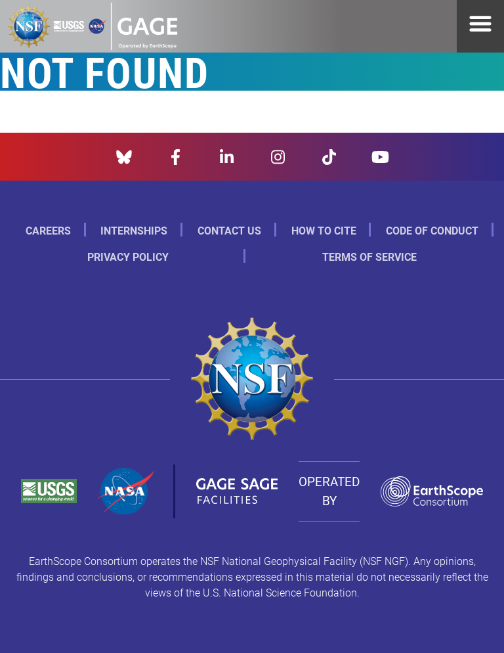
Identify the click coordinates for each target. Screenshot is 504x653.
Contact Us (229, 230)
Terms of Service (369, 256)
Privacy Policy (128, 256)
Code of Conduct (432, 230)
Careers (48, 230)
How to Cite (323, 230)
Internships (133, 230)
